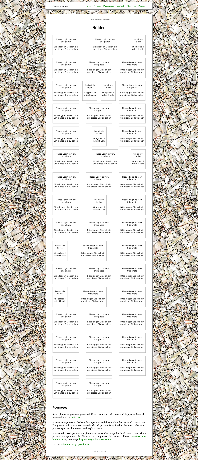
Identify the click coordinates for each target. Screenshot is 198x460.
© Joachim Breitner (99, 451)
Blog (89, 5)
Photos (141, 5)
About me (131, 5)
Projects (97, 5)
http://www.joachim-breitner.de (95, 439)
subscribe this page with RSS (75, 444)
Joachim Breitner (60, 5)
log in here (76, 417)
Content (120, 5)
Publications (108, 5)
